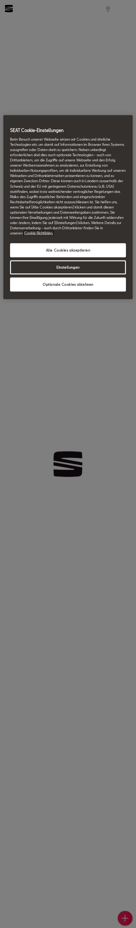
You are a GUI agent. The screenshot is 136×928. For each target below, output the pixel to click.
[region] (68, 207)
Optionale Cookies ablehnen (68, 284)
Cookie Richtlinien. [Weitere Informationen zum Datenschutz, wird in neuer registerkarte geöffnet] (38, 233)
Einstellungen (67, 267)
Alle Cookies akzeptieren (68, 250)
